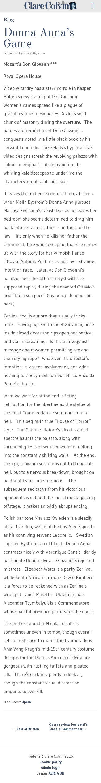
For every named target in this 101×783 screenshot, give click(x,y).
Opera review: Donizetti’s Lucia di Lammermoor (68, 726)
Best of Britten (25, 729)
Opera (26, 702)
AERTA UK (56, 773)
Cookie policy (50, 761)
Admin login (50, 767)
